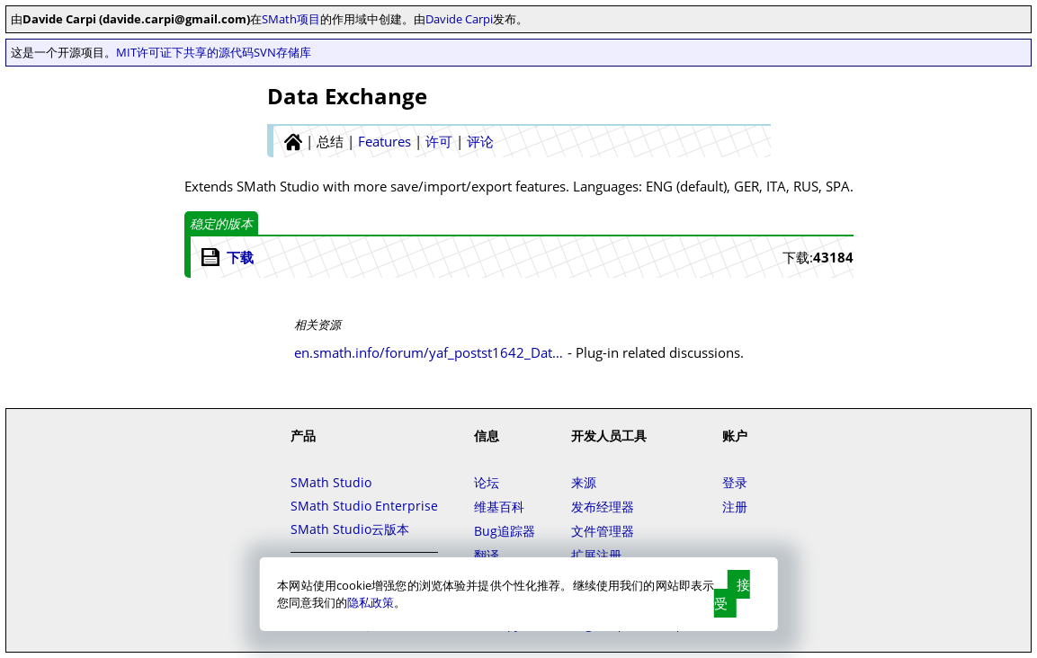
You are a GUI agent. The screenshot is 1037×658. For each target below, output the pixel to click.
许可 (438, 141)
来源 (583, 482)
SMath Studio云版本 (350, 529)
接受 (732, 593)
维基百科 (499, 506)
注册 (734, 506)
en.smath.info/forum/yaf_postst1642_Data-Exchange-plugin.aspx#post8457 (429, 352)
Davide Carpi (459, 19)
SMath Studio (331, 482)
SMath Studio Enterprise (364, 505)
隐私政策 (370, 602)
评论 (480, 141)
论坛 (486, 482)
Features (384, 141)
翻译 (486, 555)
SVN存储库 (282, 52)
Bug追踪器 (504, 530)
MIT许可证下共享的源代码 (185, 52)
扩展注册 (596, 555)
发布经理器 (602, 506)
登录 (734, 482)
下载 (240, 257)
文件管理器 (602, 530)
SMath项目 (291, 19)
